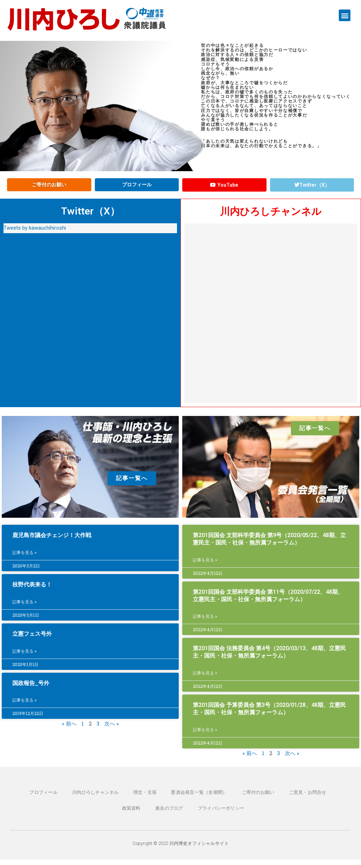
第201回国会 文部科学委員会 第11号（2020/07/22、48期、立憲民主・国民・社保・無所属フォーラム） (268, 599)
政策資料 (326, 796)
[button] (344, 15)
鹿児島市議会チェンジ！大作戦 (51, 538)
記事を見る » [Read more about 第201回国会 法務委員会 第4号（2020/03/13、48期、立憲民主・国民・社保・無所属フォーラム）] (205, 677)
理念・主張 (131, 796)
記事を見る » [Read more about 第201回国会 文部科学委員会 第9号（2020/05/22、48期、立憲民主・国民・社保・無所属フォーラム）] (205, 563)
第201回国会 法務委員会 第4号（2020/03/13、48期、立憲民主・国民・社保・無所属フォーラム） (269, 656)
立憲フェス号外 (32, 637)
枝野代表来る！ (32, 588)
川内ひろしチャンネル (270, 214)
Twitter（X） (90, 214)
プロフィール (34, 796)
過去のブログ (154, 813)
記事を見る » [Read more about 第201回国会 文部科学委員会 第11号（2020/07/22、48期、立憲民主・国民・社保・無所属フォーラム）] (205, 620)
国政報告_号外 (30, 687)
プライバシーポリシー (203, 813)
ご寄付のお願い (239, 796)
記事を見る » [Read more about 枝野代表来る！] (24, 605)
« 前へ (69, 728)
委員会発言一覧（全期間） (182, 796)
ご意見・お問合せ (286, 796)
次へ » (111, 728)
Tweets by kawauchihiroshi (35, 231)
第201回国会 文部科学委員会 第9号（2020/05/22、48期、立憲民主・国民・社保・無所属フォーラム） (269, 542)
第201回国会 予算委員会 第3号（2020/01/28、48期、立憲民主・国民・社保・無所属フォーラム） (269, 713)
